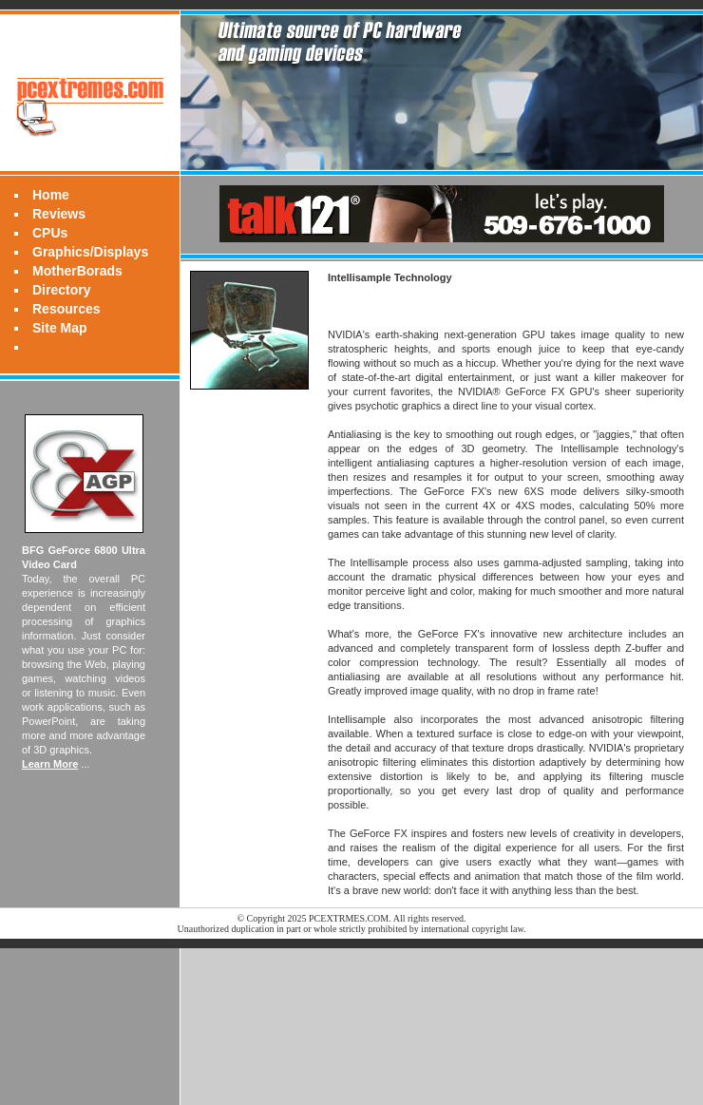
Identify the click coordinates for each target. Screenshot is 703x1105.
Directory (61, 289)
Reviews (59, 213)
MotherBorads (77, 270)
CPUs (49, 232)
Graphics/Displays (90, 251)
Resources (66, 308)
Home (50, 194)
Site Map (59, 327)
